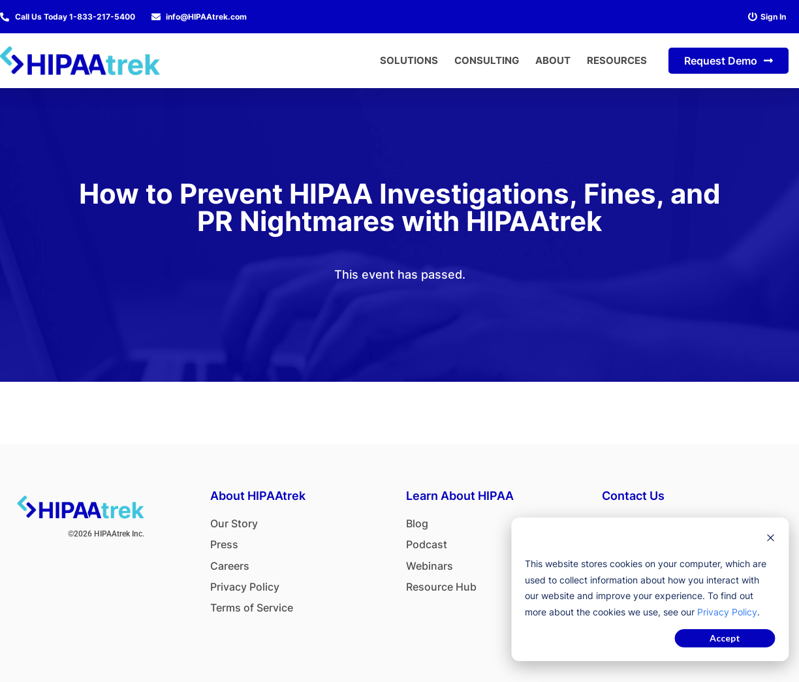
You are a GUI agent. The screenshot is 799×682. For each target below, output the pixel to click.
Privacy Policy (727, 611)
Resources (617, 60)
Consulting (486, 60)
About (553, 60)
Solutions (409, 60)
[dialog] (650, 590)
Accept (725, 637)
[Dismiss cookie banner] (770, 539)
